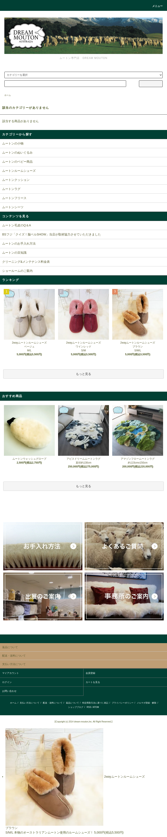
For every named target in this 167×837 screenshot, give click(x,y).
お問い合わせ (9, 691)
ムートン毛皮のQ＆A (16, 225)
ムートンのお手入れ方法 (19, 243)
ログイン (7, 682)
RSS (89, 707)
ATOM (96, 707)
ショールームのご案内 (17, 271)
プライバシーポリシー (123, 703)
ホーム (7, 95)
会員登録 (90, 673)
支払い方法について (29, 703)
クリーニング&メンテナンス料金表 (26, 261)
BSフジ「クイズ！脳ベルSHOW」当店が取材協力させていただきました (51, 234)
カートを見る (93, 682)
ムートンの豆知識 (14, 252)
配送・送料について (52, 703)
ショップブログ (75, 707)
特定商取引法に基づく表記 (95, 703)
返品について (72, 703)
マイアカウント (10, 673)
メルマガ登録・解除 (146, 703)
